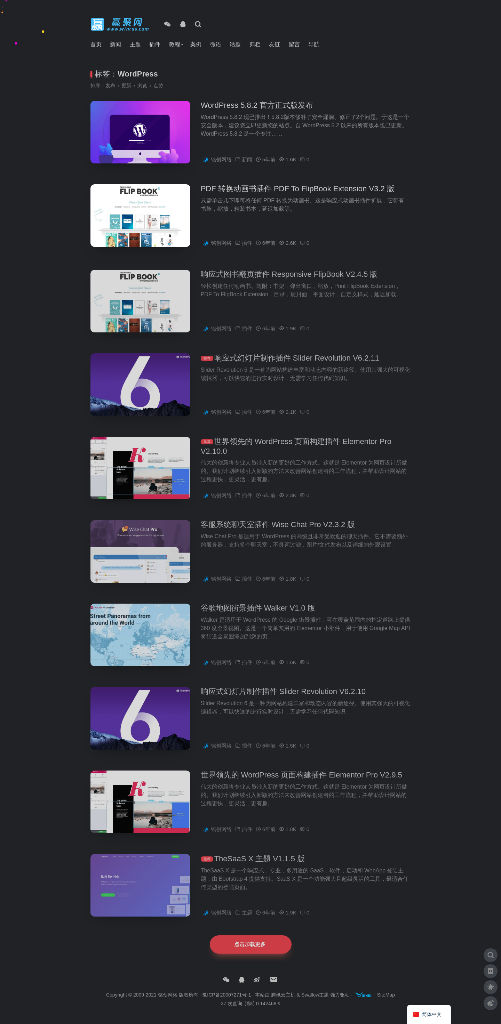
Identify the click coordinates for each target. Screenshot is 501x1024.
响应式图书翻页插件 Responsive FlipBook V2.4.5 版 (289, 284)
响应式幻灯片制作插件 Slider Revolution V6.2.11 (296, 368)
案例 (195, 44)
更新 (126, 85)
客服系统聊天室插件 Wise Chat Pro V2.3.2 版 (278, 535)
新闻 (115, 44)
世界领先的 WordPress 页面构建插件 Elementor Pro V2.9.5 (301, 785)
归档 (255, 44)
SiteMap (386, 995)
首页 (96, 44)
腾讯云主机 (283, 995)
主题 (135, 44)
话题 (235, 44)
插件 (154, 44)
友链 (274, 44)
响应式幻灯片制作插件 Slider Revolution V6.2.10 (283, 702)
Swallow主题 (315, 995)
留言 (294, 44)
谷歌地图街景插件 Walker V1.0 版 (258, 618)
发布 (110, 85)
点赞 (158, 85)
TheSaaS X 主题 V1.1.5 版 (259, 869)
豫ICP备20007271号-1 (226, 995)
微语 (215, 44)
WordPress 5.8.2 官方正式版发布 (257, 106)
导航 (313, 44)
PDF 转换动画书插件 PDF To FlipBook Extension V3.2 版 (298, 189)
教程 (174, 44)
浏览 (142, 85)
